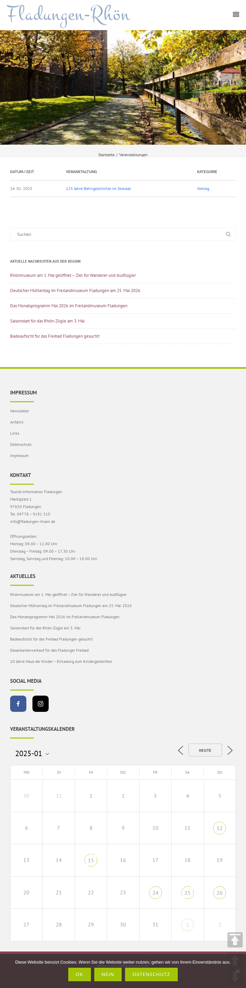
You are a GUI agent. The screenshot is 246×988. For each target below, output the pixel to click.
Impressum (19, 455)
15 (91, 860)
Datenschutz (20, 444)
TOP (235, 939)
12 (220, 828)
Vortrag (203, 188)
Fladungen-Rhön (68, 14)
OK (79, 974)
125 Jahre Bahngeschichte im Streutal (98, 188)
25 (187, 892)
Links (14, 433)
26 (220, 892)
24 (155, 892)
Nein (108, 974)
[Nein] (237, 971)
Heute (205, 750)
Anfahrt (16, 422)
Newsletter (19, 410)
